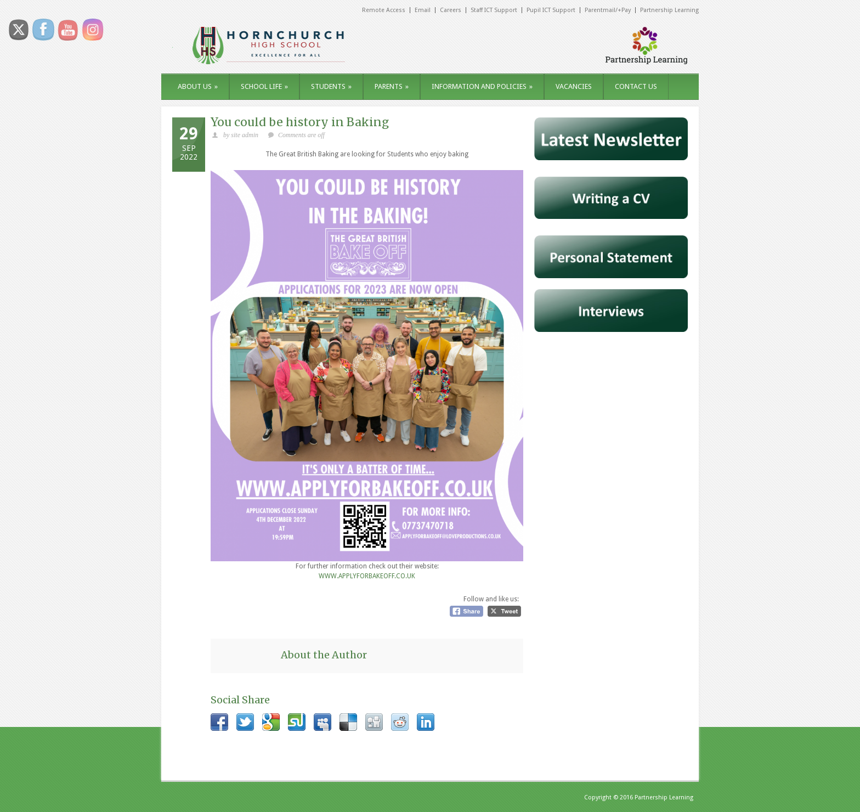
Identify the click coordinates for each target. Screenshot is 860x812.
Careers (450, 10)
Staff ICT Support (494, 10)
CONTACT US (636, 86)
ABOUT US (198, 86)
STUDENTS (331, 86)
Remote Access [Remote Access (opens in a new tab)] (383, 10)
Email (423, 10)
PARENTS (392, 86)
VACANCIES (574, 86)
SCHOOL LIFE (264, 86)
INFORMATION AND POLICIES (482, 86)
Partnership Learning (669, 10)
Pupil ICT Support (551, 10)
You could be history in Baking (300, 122)
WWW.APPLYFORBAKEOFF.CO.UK (367, 576)
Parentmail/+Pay (608, 10)
